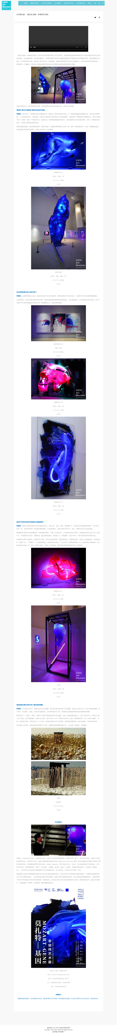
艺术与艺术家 (47, 3)
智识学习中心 (69, 3)
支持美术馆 (81, 3)
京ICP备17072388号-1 (58, 1032)
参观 (25, 3)
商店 (89, 3)
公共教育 (58, 3)
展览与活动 (35, 3)
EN (103, 3)
